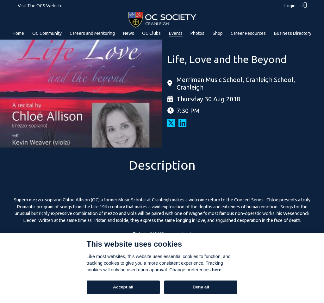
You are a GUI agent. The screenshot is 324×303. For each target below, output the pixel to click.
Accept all (123, 287)
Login (290, 5)
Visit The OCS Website (40, 5)
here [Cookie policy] (216, 269)
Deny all (201, 287)
